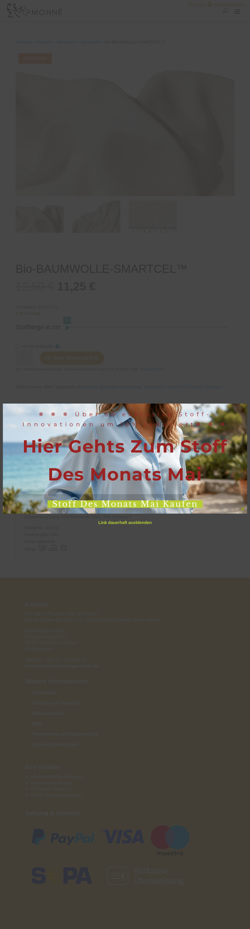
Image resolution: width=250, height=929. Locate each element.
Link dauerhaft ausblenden (124, 522)
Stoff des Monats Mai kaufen (125, 504)
